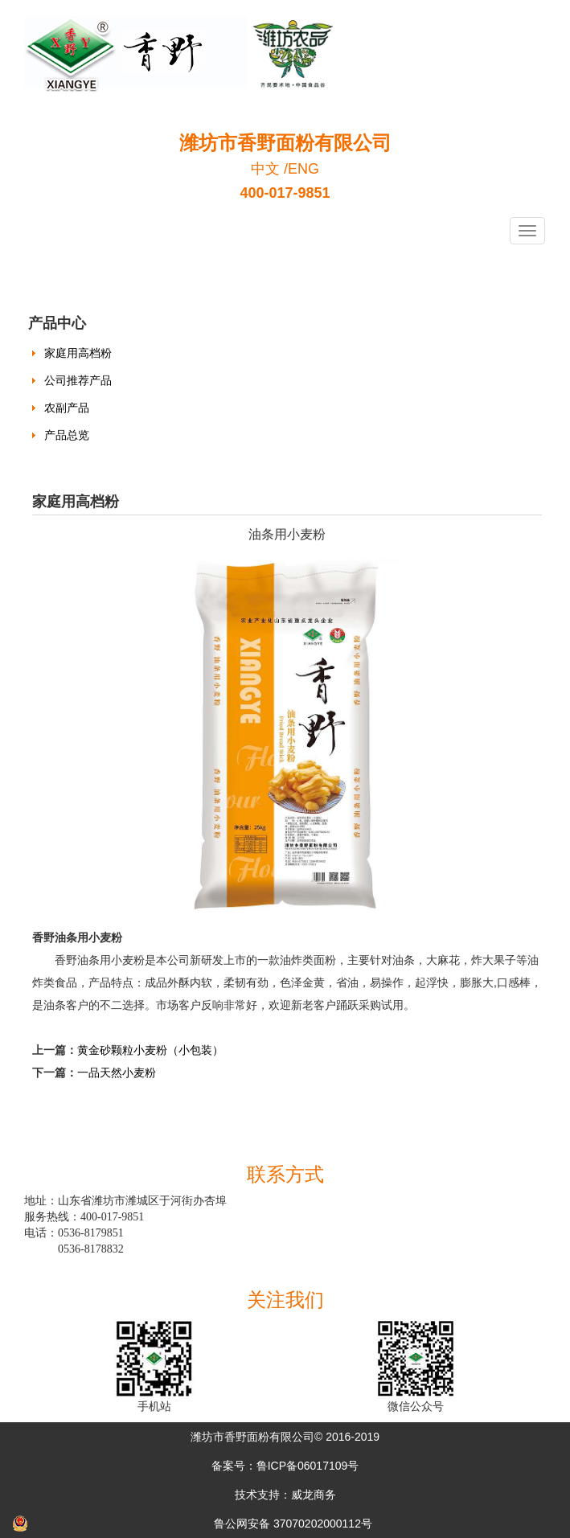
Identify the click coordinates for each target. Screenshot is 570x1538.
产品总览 (66, 435)
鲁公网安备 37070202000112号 (293, 1523)
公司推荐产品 (78, 380)
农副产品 (66, 407)
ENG (303, 169)
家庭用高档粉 (78, 353)
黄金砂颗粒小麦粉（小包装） (150, 1050)
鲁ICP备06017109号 (307, 1465)
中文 (265, 169)
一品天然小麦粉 (116, 1072)
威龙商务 (313, 1494)
